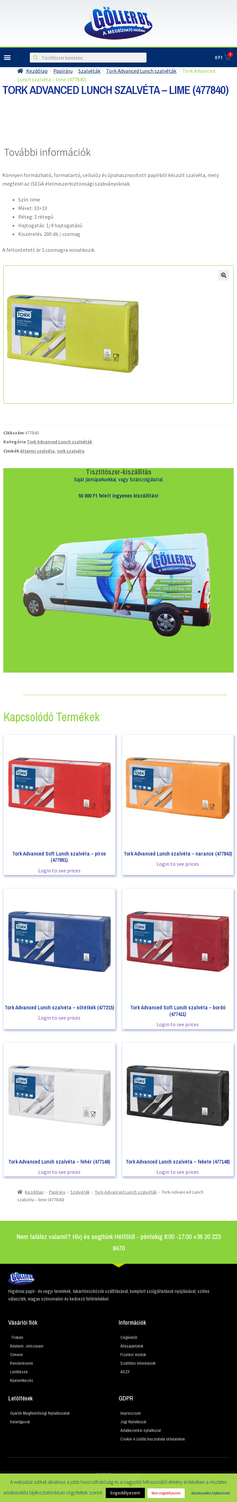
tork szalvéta (71, 451)
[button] (7, 57)
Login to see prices (59, 870)
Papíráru (57, 1192)
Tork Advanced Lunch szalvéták (59, 442)
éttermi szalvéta (37, 451)
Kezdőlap (34, 1192)
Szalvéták (80, 1192)
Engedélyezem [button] (125, 1493)
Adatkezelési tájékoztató (210, 1493)
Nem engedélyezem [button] (166, 1493)
